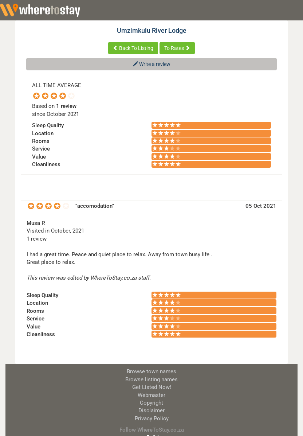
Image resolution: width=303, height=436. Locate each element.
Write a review (151, 64)
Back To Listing (133, 48)
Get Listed (151, 387)
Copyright (151, 403)
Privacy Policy (152, 418)
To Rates (177, 48)
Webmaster (151, 395)
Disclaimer (151, 410)
